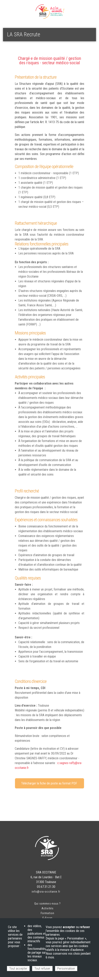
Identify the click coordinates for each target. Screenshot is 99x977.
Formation (47, 913)
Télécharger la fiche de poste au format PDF (49, 783)
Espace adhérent (16, 8)
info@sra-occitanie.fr (46, 891)
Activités (47, 908)
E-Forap (47, 918)
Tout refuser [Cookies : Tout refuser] (42, 968)
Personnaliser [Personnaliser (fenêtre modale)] (66, 968)
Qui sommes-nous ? (47, 903)
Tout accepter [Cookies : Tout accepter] (18, 968)
